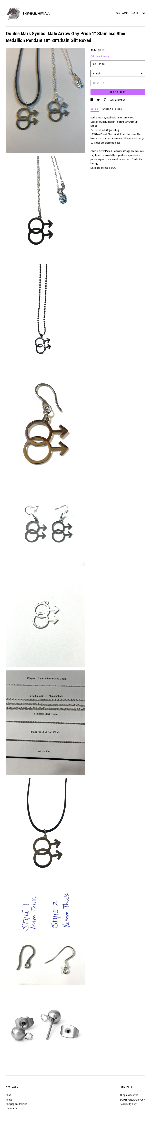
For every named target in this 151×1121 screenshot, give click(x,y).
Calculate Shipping (100, 56)
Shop (117, 13)
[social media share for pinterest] (105, 100)
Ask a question (117, 100)
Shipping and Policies (16, 1104)
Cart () (134, 13)
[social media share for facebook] (92, 100)
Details (95, 109)
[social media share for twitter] (99, 100)
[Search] (144, 13)
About (125, 13)
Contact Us (11, 1108)
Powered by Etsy (128, 1104)
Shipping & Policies (112, 109)
